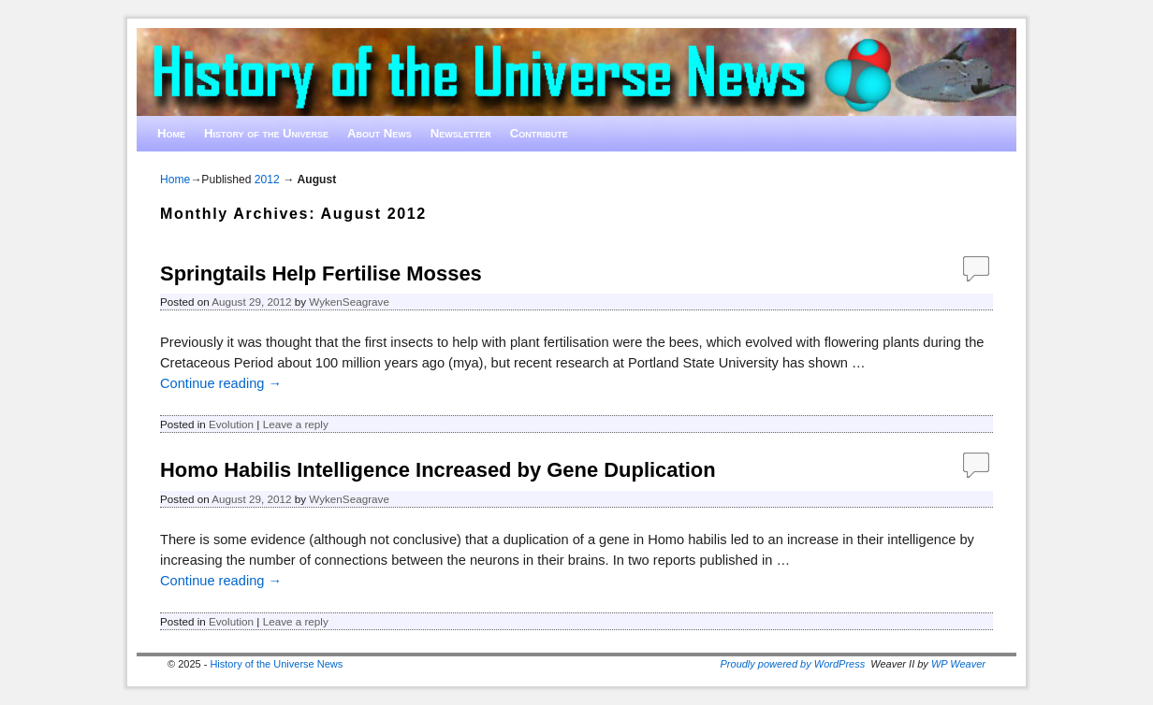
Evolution (231, 424)
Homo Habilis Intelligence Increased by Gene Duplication (438, 470)
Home (171, 133)
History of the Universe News (276, 663)
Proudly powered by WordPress (793, 663)
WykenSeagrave (349, 301)
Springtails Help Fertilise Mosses (321, 273)
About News (379, 133)
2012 (267, 179)
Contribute (539, 133)
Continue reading (221, 383)
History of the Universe (266, 133)
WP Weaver (958, 663)
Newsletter (461, 133)
